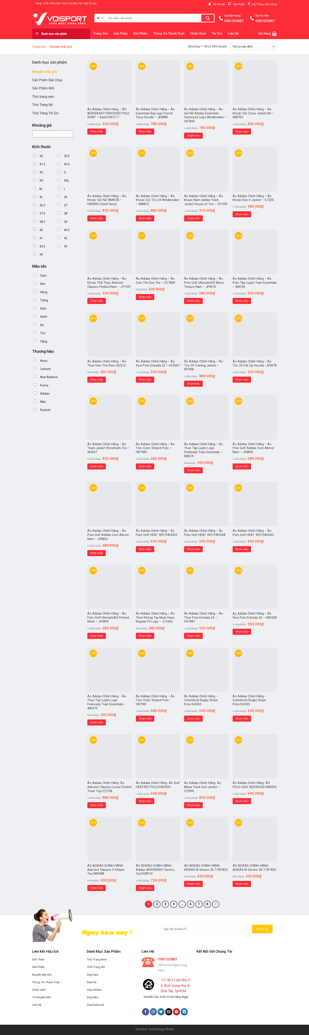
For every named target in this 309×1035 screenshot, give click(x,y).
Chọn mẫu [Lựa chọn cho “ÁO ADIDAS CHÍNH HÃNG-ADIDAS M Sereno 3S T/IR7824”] (241, 883)
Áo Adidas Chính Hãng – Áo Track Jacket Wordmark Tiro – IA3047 (108, 448)
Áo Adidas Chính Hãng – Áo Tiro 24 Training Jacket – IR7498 (203, 365)
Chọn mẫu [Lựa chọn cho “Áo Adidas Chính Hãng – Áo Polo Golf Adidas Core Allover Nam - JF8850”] (241, 466)
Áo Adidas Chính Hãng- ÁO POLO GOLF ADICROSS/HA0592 (255, 785)
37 (65, 205)
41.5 (42, 164)
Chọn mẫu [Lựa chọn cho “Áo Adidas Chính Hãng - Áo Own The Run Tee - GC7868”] (145, 297)
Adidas (45, 393)
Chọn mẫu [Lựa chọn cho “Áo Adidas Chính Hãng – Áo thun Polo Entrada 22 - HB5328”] (241, 631)
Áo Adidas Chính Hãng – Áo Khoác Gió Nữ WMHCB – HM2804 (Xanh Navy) (106, 200)
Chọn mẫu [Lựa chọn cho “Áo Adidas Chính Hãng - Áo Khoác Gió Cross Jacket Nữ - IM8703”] (241, 131)
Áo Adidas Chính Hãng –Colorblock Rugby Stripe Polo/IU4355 (250, 700)
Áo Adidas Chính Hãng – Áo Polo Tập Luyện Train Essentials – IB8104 (255, 282)
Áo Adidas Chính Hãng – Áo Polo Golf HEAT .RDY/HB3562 (253, 533)
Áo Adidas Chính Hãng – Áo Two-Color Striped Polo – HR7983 (155, 448)
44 (41, 254)
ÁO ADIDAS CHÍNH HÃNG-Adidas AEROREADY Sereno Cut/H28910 (155, 870)
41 (41, 238)
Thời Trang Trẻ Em (45, 113)
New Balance (49, 377)
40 (41, 230)
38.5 (42, 222)
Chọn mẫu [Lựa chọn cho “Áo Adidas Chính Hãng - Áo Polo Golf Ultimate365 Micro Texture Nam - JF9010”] (193, 300)
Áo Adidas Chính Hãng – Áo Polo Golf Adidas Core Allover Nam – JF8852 (108, 535)
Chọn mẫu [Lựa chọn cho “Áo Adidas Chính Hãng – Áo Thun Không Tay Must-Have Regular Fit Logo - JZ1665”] (145, 635)
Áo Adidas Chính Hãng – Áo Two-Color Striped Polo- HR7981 (155, 700)
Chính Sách (198, 33)
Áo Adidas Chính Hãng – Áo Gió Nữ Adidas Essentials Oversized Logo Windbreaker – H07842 (205, 115)
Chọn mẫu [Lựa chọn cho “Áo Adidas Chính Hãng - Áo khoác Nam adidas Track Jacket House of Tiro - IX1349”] (193, 218)
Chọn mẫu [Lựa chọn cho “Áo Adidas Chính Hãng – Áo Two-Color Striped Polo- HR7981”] (145, 718)
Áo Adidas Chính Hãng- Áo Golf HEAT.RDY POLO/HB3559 (158, 785)
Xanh (43, 316)
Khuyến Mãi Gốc (42, 974)
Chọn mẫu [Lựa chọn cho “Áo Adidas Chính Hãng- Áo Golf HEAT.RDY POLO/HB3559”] (145, 801)
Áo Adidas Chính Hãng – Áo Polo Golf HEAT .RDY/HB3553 (156, 533)
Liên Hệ (233, 33)
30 (41, 156)
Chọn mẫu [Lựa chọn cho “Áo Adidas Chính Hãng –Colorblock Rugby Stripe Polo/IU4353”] (193, 718)
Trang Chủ (100, 33)
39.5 (67, 156)
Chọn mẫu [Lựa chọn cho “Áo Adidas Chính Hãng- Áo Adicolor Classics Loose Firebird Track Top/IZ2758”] (96, 805)
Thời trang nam (43, 97)
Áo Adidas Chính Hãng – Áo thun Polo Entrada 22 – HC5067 (158, 363)
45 (41, 172)
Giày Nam (92, 974)
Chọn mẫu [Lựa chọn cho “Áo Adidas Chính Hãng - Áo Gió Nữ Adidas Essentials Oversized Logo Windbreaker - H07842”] (193, 135)
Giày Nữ (91, 982)
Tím (42, 333)
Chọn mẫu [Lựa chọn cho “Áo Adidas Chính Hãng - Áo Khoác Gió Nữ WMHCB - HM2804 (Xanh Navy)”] (96, 218)
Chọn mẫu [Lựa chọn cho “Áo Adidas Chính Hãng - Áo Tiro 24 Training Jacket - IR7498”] (193, 383)
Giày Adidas (94, 989)
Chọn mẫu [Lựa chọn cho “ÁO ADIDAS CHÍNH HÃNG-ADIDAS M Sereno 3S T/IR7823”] (193, 883)
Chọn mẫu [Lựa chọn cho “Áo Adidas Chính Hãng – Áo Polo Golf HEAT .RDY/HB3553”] (145, 549)
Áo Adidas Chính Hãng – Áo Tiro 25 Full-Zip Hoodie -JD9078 (255, 363)
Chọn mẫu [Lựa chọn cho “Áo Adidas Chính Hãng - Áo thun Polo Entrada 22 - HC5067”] (145, 379)
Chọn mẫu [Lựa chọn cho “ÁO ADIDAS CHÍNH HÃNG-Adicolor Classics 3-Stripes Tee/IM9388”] (96, 887)
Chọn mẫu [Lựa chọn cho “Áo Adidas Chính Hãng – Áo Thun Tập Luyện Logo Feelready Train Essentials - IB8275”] (193, 470)
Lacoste (45, 369)
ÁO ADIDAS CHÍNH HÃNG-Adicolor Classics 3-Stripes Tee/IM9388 (105, 870)
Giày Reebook (95, 1004)
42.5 (42, 246)
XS (41, 180)
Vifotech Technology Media (154, 1029)
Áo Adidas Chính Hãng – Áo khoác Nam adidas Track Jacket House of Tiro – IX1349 (205, 200)
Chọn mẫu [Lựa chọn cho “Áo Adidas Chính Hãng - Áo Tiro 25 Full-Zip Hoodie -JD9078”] (241, 379)
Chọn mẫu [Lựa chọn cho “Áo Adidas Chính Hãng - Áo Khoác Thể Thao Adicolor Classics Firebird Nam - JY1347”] (96, 300)
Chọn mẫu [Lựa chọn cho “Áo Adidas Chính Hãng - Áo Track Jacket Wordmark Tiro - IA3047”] (96, 466)
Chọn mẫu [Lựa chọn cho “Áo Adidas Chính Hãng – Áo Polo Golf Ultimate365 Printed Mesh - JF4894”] (96, 635)
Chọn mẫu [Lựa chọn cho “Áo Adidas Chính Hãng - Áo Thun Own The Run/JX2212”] (96, 379)
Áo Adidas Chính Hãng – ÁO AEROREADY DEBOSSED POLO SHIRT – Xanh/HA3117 (108, 113)
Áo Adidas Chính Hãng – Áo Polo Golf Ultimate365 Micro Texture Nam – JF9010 (204, 282)
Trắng (44, 300)
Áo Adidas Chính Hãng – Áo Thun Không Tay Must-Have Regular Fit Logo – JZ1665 (155, 617)
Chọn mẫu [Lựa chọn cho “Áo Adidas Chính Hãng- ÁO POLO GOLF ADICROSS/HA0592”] (241, 801)
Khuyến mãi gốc (44, 72)
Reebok (45, 410)
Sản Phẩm (140, 33)
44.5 (67, 164)
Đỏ (42, 325)
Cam (43, 275)
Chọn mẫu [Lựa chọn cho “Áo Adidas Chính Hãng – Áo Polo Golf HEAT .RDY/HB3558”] (193, 549)
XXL (66, 180)
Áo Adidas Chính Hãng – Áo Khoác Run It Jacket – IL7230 (253, 198)
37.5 (42, 213)
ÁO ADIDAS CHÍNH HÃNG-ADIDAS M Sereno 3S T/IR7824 (254, 868)
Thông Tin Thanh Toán (169, 33)
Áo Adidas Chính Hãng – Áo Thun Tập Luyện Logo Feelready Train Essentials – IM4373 (106, 702)
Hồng (43, 292)
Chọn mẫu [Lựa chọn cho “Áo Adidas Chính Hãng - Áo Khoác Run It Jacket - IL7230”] (241, 214)
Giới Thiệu (121, 33)
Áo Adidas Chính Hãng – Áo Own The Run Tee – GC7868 (155, 281)
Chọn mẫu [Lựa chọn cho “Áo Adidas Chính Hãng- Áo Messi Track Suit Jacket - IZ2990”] (193, 805)
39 (65, 222)
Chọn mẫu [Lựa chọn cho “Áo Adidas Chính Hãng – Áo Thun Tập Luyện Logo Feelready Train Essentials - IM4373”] (96, 722)
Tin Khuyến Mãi (41, 997)
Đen (42, 283)
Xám (43, 308)
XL (41, 197)
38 (65, 213)
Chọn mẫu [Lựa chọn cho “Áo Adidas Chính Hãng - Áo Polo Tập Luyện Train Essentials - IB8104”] (241, 300)
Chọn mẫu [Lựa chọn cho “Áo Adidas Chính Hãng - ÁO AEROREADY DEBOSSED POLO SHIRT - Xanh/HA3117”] (96, 131)
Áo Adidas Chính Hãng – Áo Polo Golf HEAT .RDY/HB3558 (205, 533)
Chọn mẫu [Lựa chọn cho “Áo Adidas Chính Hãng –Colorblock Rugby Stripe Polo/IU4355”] (241, 718)
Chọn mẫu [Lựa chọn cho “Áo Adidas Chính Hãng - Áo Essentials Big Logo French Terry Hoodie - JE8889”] (145, 131)
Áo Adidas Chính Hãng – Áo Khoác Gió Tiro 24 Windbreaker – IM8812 (157, 200)
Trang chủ (39, 46)
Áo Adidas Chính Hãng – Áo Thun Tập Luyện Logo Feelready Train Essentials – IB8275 (203, 450)
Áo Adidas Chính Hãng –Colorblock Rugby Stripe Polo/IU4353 (201, 700)
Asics (43, 360)
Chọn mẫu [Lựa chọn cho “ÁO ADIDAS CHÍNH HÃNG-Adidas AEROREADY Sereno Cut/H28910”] (145, 887)
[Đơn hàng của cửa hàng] (253, 46)
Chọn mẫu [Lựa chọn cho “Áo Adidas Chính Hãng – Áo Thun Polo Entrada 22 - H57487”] (193, 635)
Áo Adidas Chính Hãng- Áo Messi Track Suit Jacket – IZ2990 (202, 787)
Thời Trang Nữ (42, 105)
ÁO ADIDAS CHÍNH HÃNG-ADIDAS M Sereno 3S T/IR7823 (206, 868)
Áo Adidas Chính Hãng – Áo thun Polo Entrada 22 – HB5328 (255, 615)
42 (65, 238)
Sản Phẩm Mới (43, 88)
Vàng (43, 341)
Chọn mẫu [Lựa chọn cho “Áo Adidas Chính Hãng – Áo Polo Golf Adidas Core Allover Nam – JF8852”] (96, 553)
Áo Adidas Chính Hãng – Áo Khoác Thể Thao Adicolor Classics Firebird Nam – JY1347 (109, 282)
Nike (43, 401)
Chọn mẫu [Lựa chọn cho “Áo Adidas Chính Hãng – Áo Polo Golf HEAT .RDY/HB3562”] (241, 549)
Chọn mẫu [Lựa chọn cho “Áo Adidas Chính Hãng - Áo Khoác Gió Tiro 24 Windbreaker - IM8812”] (145, 218)
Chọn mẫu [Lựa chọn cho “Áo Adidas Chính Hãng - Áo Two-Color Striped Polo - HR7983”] (145, 466)
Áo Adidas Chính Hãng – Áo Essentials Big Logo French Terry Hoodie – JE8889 (155, 113)
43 (65, 246)
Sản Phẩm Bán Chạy (47, 80)
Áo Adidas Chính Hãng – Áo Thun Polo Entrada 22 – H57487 (203, 617)
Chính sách (39, 989)
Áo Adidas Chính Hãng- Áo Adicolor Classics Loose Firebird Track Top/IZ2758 (109, 787)
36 (65, 197)
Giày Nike (92, 997)
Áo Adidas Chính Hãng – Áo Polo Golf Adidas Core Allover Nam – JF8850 (253, 448)
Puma (44, 385)
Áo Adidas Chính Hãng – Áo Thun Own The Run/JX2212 (106, 363)
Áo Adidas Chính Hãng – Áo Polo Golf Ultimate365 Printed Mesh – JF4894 (108, 617)
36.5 (42, 205)
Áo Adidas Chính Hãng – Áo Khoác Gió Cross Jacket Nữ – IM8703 (253, 113)
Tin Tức (217, 33)
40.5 (67, 230)
